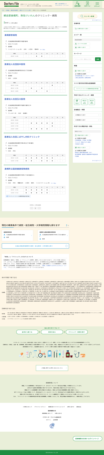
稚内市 (24, 283)
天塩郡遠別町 (89, 293)
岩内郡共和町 (24, 288)
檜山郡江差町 (90, 285)
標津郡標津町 (9, 302)
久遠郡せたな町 (38, 286)
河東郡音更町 (97, 298)
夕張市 (97, 281)
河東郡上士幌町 (17, 299)
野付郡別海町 (86, 301)
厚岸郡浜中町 (50, 301)
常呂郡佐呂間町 (33, 296)
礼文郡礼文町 (46, 294)
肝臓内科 (60, 314)
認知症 (77, 152)
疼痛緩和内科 (54, 314)
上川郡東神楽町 (10, 291)
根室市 (57, 283)
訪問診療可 (88, 78)
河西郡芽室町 (45, 299)
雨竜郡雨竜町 (76, 289)
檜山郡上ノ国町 (98, 285)
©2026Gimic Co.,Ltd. (52, 452)
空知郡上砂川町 (10, 289)
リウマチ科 (10, 318)
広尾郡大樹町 (66, 299)
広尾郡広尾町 (73, 299)
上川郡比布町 (24, 291)
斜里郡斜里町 (89, 294)
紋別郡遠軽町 (40, 296)
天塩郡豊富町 (39, 294)
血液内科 (67, 312)
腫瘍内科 (72, 312)
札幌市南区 (41, 281)
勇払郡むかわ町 (38, 298)
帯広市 (90, 281)
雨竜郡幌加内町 (46, 293)
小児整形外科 (51, 316)
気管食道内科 (23, 312)
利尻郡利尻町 (53, 294)
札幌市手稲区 (60, 281)
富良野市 (80, 283)
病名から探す (80, 147)
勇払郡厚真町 (16, 298)
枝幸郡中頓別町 (25, 294)
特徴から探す (80, 71)
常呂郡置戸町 (25, 296)
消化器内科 (12, 312)
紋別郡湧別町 (47, 296)
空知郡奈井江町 (94, 288)
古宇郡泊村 (37, 288)
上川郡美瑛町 (52, 291)
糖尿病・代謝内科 (22, 314)
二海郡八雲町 (76, 285)
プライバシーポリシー (40, 406)
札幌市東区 (21, 281)
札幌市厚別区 (53, 281)
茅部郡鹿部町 (63, 285)
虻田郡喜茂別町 (97, 286)
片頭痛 (77, 156)
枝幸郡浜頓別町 (17, 294)
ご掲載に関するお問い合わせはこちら (52, 368)
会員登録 (55, 420)
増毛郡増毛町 (54, 293)
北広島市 (96, 283)
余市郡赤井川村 (79, 288)
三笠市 (53, 283)
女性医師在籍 (78, 76)
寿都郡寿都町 (53, 286)
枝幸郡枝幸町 (32, 294)
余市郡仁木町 (65, 288)
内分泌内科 (10, 314)
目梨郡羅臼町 (16, 302)
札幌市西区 (47, 281)
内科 (8, 312)
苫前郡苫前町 (67, 293)
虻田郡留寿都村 (90, 286)
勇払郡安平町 (31, 298)
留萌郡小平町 (60, 293)
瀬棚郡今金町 (31, 286)
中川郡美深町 (23, 293)
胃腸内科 (18, 312)
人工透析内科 (51, 312)
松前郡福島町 (35, 285)
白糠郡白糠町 (79, 301)
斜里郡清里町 (96, 294)
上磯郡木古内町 (49, 285)
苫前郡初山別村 (82, 293)
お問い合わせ (70, 406)
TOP (3, 10)
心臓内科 (63, 312)
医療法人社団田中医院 (15, 64)
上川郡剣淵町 (9, 293)
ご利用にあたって (27, 406)
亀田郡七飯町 (56, 285)
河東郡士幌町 (9, 299)
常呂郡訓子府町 (18, 296)
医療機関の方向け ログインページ (87, 438)
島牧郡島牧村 (46, 286)
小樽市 (75, 281)
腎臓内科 (41, 312)
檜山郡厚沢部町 (10, 286)
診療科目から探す (82, 28)
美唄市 (28, 283)
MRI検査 (89, 140)
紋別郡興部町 (60, 296)
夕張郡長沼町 (24, 289)
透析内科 (34, 314)
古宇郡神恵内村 (44, 288)
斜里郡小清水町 (10, 296)
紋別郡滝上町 (54, 296)
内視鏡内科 (83, 312)
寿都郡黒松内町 (60, 286)
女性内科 (38, 314)
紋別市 (42, 283)
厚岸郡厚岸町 (44, 301)
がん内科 (29, 314)
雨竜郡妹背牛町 (61, 289)
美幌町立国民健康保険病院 (17, 168)
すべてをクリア (96, 20)
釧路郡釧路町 (37, 301)
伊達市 (91, 283)
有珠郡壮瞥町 (96, 296)
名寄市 (49, 283)
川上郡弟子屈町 (65, 301)
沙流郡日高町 (46, 298)
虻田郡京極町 (9, 288)
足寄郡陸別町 (23, 301)
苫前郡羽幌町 (74, 293)
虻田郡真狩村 (82, 286)
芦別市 (31, 283)
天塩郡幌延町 (68, 294)
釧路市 (86, 281)
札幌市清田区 (67, 281)
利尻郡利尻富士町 (60, 294)
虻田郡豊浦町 (89, 296)
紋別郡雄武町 (75, 296)
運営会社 (78, 406)
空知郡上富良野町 (59, 291)
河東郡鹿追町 (24, 299)
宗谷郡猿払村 (9, 294)
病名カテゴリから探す (25, 10)
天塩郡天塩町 (96, 293)
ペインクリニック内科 (96, 312)
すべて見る (42, 49)
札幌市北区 (16, 281)
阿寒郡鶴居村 (72, 301)
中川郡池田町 (87, 299)
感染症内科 (77, 312)
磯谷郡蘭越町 (67, 286)
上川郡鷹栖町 (97, 289)
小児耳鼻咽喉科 (24, 316)
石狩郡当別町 (13, 285)
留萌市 (16, 283)
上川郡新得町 (31, 299)
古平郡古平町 (58, 288)
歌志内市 (72, 283)
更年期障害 (78, 154)
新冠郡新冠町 (59, 298)
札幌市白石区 (28, 281)
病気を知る (52, 332)
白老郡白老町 (9, 298)
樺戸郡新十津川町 (53, 289)
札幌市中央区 (9, 281)
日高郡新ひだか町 (89, 298)
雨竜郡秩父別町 (69, 289)
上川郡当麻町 (17, 291)
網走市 (12, 283)
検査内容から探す (82, 135)
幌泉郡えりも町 (80, 298)
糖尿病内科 (57, 312)
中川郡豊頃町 (94, 299)
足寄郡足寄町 (16, 301)
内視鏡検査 (78, 140)
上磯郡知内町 (41, 285)
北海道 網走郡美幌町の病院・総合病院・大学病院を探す (34, 246)
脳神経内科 (43, 314)
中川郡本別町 (9, 301)
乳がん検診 (87, 142)
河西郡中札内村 (52, 299)
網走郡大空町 (82, 296)
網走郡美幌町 (14, 10)
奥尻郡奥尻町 (24, 286)
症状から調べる (27, 332)
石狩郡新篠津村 (20, 285)
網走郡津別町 (82, 294)
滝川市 (64, 283)
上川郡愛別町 (31, 291)
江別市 (35, 283)
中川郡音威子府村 (31, 293)
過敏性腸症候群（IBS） (86, 152)
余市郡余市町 (72, 288)
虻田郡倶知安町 (17, 288)
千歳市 (60, 283)
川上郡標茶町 (57, 301)
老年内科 (49, 314)
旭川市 (79, 281)
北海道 (7, 10)
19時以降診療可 (79, 78)
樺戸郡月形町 (38, 289)
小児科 (9, 316)
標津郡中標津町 (93, 301)
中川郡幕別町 (80, 299)
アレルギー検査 (79, 142)
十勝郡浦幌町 (30, 301)
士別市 (46, 283)
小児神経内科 (37, 316)
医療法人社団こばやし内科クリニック (22, 136)
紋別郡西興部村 (68, 296)
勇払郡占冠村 (85, 291)
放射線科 (26, 318)
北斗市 (8, 285)
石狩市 (99, 283)
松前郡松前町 (28, 285)
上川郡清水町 (38, 299)
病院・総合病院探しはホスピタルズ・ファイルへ (62, 4)
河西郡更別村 (59, 299)
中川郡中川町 (39, 293)
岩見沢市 (8, 283)
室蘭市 (82, 281)
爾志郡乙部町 (17, 286)
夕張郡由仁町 (17, 289)
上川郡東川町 (45, 291)
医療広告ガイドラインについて (56, 406)
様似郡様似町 (73, 298)
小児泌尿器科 (44, 316)
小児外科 (13, 316)
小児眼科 (18, 316)
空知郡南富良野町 (77, 291)
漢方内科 (88, 312)
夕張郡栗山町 (31, 289)
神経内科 (45, 312)
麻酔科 (30, 318)
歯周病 (84, 154)
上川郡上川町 (38, 291)
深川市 (76, 283)
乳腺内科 (65, 314)
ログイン (48, 420)
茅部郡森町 (69, 285)
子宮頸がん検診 (79, 144)
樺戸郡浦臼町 (45, 289)
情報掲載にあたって (47, 413)
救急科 (34, 318)
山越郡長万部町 (83, 285)
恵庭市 (88, 283)
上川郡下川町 (16, 293)
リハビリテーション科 (18, 318)
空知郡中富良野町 (68, 291)
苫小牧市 (20, 283)
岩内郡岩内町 (31, 288)
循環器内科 (35, 312)
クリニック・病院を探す (77, 332)
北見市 (93, 281)
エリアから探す (81, 44)
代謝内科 (15, 314)
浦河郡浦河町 (66, 298)
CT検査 (84, 140)
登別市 (84, 283)
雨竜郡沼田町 (90, 289)
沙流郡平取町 (53, 298)
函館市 (72, 281)
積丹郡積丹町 (52, 288)
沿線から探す (80, 47)
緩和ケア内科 (71, 314)
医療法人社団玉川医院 (15, 99)
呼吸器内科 (30, 312)
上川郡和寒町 (92, 291)
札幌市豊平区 (35, 281)
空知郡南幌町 (87, 288)
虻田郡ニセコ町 (75, 286)
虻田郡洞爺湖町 (24, 298)
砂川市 (67, 283)
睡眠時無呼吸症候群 (92, 154)
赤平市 (39, 283)
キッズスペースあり (88, 76)
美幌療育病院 (11, 35)
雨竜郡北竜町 (83, 289)
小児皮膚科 (31, 316)
